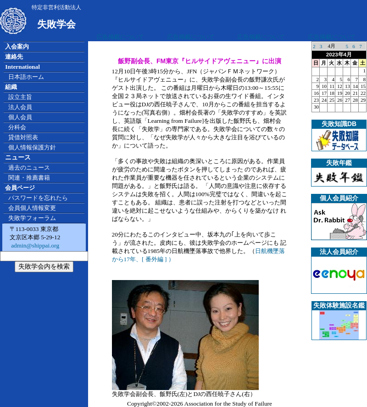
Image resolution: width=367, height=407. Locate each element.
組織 (11, 86)
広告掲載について (120, 36)
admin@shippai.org (34, 245)
